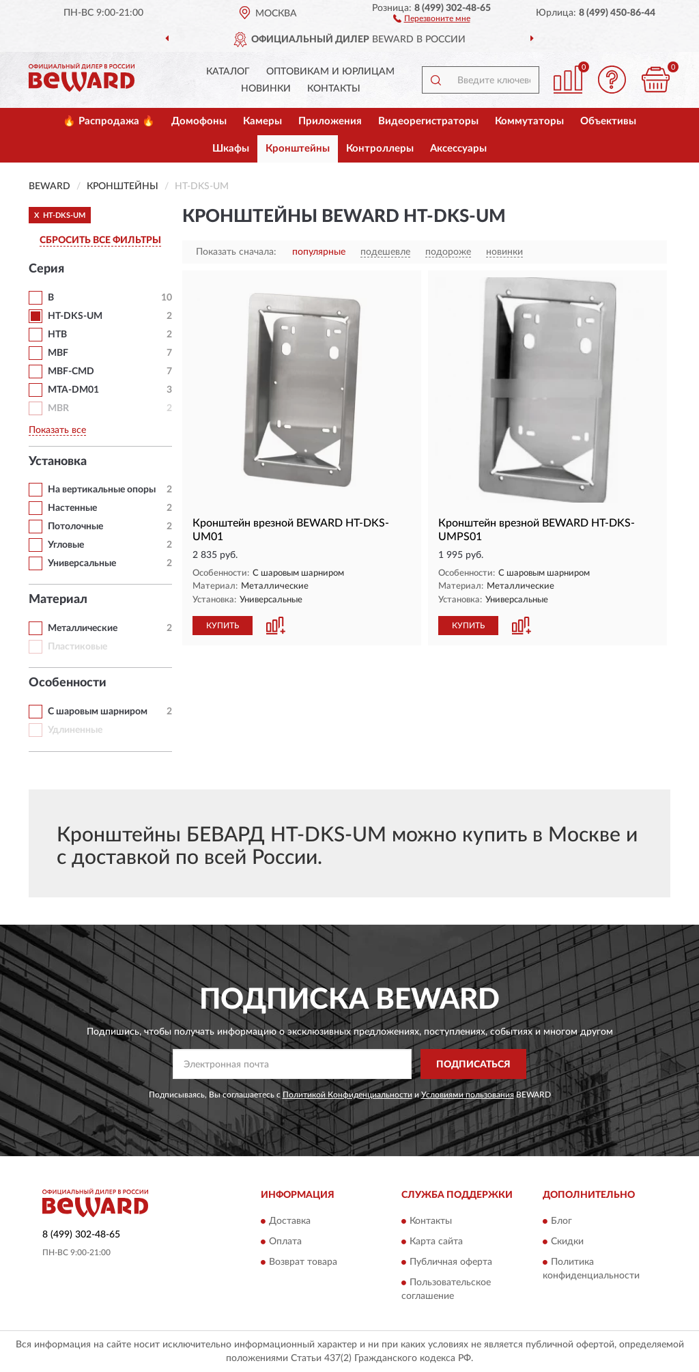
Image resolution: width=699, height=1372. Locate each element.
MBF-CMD (71, 371)
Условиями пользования (467, 1095)
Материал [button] (58, 599)
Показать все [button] (57, 430)
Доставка (290, 1221)
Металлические (82, 628)
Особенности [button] (67, 683)
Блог (561, 1221)
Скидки (567, 1241)
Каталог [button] (228, 71)
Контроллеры (380, 148)
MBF (58, 353)
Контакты (333, 89)
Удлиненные (75, 730)
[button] (431, 18)
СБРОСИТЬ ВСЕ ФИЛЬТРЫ (100, 240)
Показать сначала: (236, 252)
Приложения (330, 121)
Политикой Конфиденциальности (347, 1095)
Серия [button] (46, 269)
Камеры (262, 121)
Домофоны (199, 121)
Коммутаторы (529, 121)
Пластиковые (77, 647)
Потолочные (75, 526)
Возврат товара (303, 1262)
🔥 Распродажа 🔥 (109, 121)
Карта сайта (436, 1241)
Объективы (608, 121)
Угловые (66, 545)
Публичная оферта (451, 1262)
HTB (57, 334)
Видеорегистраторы (428, 121)
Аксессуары (458, 148)
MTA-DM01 (73, 390)
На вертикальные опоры (102, 489)
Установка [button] (58, 462)
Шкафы (230, 148)
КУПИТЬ (222, 625)
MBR (58, 408)
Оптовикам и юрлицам (330, 71)
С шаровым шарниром (97, 711)
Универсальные (82, 563)
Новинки (266, 89)
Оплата (285, 1241)
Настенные (72, 508)
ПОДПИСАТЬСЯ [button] (473, 1064)
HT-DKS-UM (75, 316)
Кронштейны (298, 148)
